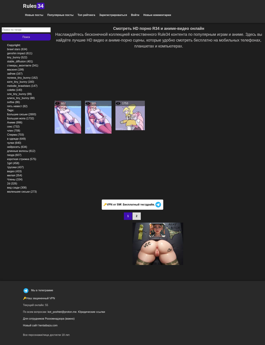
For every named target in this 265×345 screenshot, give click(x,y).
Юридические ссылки (91, 311)
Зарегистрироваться (113, 15)
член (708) (13, 130)
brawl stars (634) (17, 49)
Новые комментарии (157, 15)
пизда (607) (14, 155)
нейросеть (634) (17, 146)
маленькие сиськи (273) (22, 191)
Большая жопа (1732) (20, 118)
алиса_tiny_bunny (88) (21, 98)
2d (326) (12, 183)
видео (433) (14, 171)
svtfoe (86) (13, 102)
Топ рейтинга (86, 15)
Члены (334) (14, 179)
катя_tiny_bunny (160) (20, 81)
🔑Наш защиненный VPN (39, 298)
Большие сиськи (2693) (21, 114)
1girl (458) (13, 163)
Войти (135, 15)
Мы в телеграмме (38, 290)
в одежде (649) (16, 138)
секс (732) (13, 126)
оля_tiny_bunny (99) (19, 94)
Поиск (26, 37)
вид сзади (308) (17, 187)
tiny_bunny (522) (17, 57)
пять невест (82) (17, 106)
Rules (33, 6)
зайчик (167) (14, 73)
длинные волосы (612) (21, 151)
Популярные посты (60, 15)
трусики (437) (15, 167)
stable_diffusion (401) (20, 61)
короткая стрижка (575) (21, 159)
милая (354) (14, 175)
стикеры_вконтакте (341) (22, 65)
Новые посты (34, 15)
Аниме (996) (14, 122)
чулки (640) (14, 142)
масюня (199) (15, 69)
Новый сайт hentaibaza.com (40, 325)
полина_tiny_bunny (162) (22, 77)
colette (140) (14, 89)
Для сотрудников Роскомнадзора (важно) (49, 318)
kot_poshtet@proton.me (62, 311)
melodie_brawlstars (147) (22, 85)
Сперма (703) (15, 134)
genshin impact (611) (19, 53)
